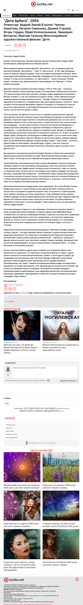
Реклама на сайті (11, 434)
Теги (7, 403)
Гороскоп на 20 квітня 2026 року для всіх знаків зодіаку (60, 563)
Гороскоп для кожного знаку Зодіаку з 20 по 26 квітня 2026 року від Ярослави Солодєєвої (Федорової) (20, 566)
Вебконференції (57, 15)
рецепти (61, 411)
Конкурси (68, 15)
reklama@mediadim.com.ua (34, 595)
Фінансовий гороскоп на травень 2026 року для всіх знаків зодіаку (21, 486)
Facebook (23, 293)
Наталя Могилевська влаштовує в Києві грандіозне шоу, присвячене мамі (61, 347)
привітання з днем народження (38, 411)
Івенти (33, 15)
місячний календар (62, 408)
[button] (73, 10)
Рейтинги (40, 15)
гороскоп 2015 (21, 408)
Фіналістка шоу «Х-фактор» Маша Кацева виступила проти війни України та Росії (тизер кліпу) (20, 348)
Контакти (9, 428)
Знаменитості (6, 15)
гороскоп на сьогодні (42, 408)
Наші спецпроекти (12, 437)
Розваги (47, 15)
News (15, 15)
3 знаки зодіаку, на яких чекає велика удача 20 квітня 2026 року (60, 525)
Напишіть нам (10, 425)
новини (11, 301)
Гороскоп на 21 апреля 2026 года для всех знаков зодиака (21, 525)
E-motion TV (77, 15)
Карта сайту (10, 431)
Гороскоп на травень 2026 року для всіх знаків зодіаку (59, 486)
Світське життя (23, 15)
